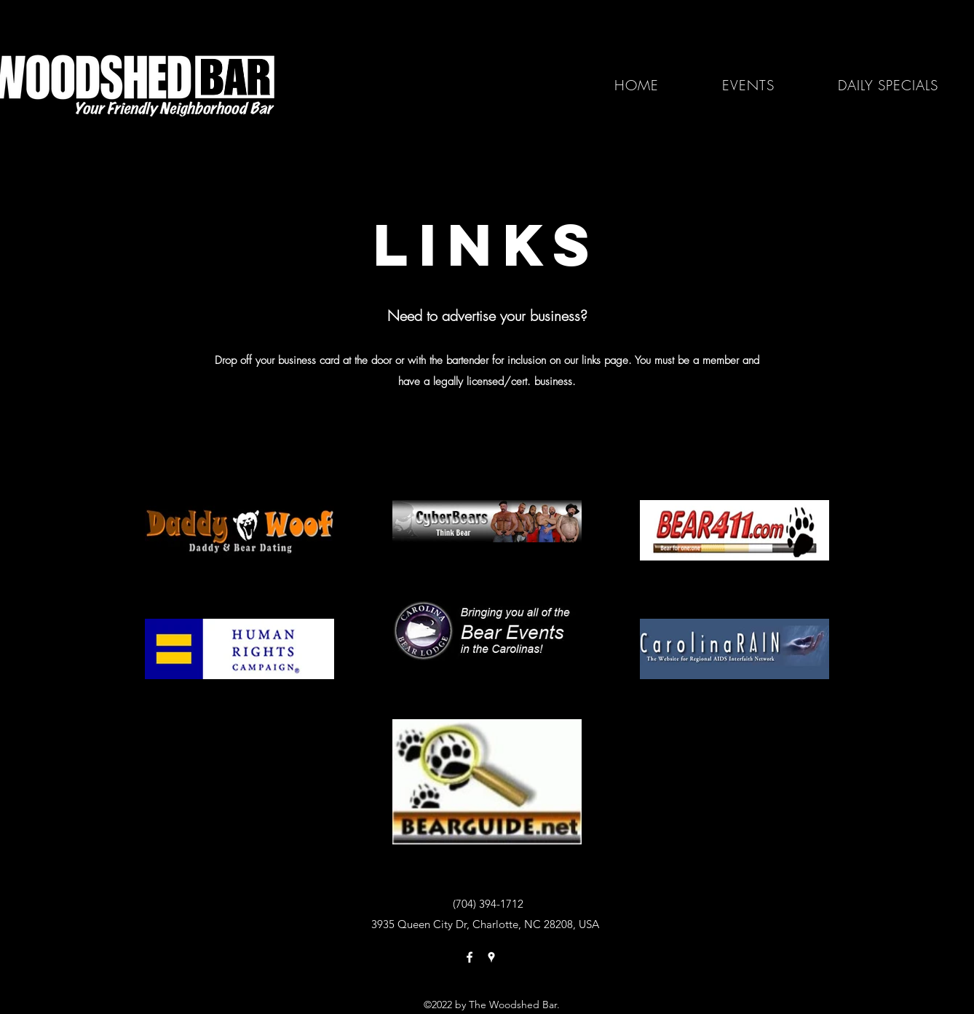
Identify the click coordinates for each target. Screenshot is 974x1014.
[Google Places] (491, 957)
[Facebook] (469, 957)
